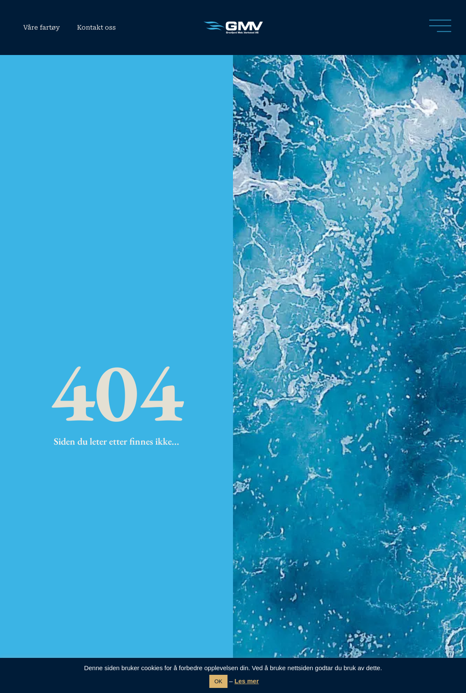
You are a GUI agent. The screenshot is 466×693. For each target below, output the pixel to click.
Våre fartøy (41, 27)
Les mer (246, 681)
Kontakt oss (96, 27)
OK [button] (218, 681)
